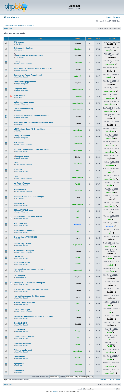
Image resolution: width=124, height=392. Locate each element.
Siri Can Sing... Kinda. (22, 244)
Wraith (77, 184)
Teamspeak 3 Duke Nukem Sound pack (29, 283)
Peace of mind (19, 357)
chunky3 (78, 263)
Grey (16, 176)
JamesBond (77, 130)
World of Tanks (20, 190)
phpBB (55, 391)
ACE (77, 170)
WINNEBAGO (19, 203)
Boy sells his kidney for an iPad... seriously (31, 289)
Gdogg (77, 331)
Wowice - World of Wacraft (24, 303)
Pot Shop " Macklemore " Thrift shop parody (32, 149)
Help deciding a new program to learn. (29, 269)
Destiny (17, 62)
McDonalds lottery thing (23, 109)
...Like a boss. (19, 256)
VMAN (78, 197)
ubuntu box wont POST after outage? (29, 197)
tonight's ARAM (22, 157)
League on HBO (20, 89)
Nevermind (78, 137)
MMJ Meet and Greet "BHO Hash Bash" (29, 129)
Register (15, 17)
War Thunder (19, 143)
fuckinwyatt (78, 96)
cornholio (77, 224)
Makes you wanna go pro (24, 102)
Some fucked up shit (22, 262)
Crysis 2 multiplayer (22, 310)
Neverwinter (19, 124)
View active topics (27, 25)
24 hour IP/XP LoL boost (23, 210)
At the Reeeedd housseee (24, 230)
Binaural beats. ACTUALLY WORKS (28, 217)
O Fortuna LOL (20, 330)
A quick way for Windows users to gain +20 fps (33, 68)
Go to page (102, 379)
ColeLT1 (78, 43)
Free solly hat (19, 276)
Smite (16, 163)
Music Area (18, 365)
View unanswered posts (12, 25)
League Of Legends (21, 70)
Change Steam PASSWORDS (25, 237)
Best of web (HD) (20, 224)
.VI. (78, 211)
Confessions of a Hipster (24, 337)
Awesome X (77, 62)
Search (116, 17)
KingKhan (77, 49)
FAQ (108, 17)
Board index (8, 28)
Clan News (18, 44)
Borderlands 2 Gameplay (24, 251)
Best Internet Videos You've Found (28, 75)
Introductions (19, 50)
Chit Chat (18, 110)
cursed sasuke (77, 89)
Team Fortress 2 (20, 278)
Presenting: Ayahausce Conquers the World (31, 116)
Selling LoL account (22, 136)
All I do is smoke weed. (23, 350)
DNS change (19, 42)
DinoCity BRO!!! (20, 323)
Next (118, 379)
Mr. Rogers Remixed (22, 183)
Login (7, 17)
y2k (78, 310)
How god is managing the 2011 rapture (29, 296)
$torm (78, 238)
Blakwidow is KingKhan (23, 48)
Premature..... (19, 170)
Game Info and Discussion (23, 63)
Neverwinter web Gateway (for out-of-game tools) (33, 122)
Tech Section (19, 57)
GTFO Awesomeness (22, 343)
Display (78, 69)
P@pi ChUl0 (77, 245)
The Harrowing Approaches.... (26, 82)
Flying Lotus (19, 364)
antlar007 (77, 76)
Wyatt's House (19, 95)
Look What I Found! (21, 77)
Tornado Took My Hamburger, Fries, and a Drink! (33, 316)
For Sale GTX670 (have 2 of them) (29, 55)
